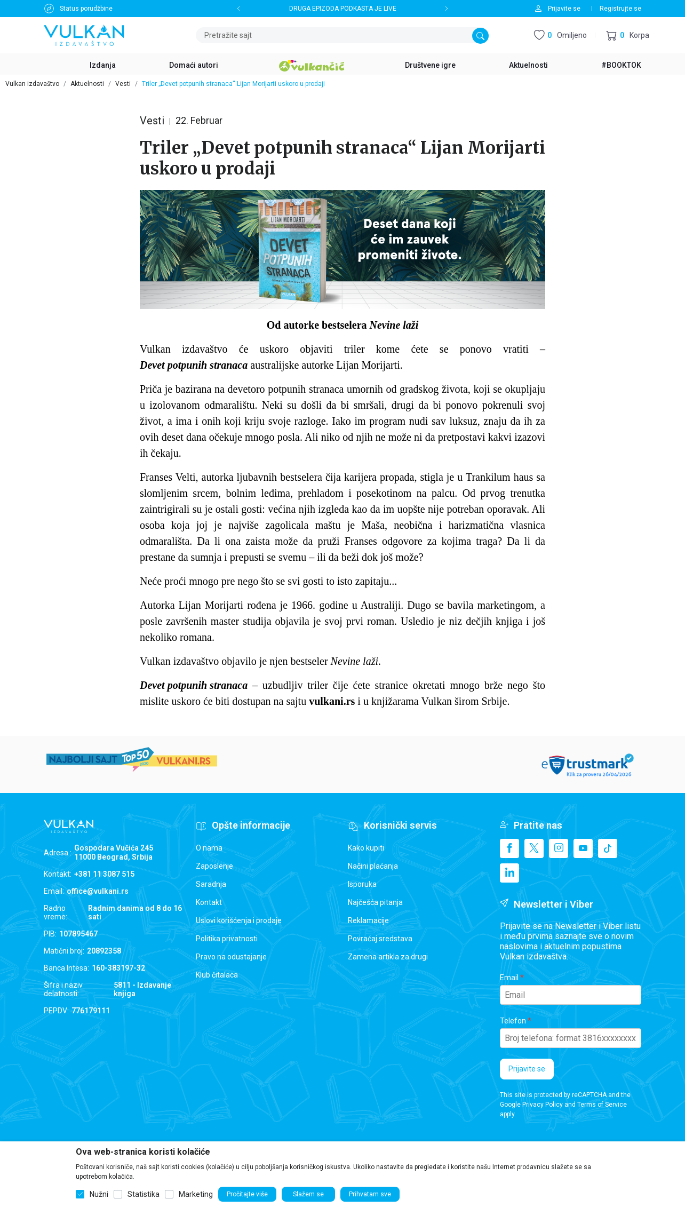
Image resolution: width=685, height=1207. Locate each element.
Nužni (99, 1194)
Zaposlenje (214, 866)
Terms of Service (602, 1104)
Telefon (513, 1021)
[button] (627, 35)
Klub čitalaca (217, 975)
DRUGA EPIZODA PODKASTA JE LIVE (342, 8)
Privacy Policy (542, 1104)
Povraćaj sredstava (380, 938)
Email (509, 977)
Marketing (196, 1194)
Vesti (123, 84)
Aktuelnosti (87, 84)
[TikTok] (607, 848)
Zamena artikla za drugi (388, 956)
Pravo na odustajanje (231, 956)
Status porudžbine (86, 8)
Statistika (144, 1194)
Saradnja (211, 884)
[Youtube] (583, 848)
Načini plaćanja (373, 866)
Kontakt (209, 902)
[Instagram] (558, 848)
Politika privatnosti (227, 938)
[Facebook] (509, 848)
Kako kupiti (366, 848)
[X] (534, 848)
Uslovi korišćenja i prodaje (239, 920)
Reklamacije (368, 920)
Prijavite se (526, 1069)
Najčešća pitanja (375, 902)
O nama (209, 848)
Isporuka (362, 884)
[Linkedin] (509, 873)
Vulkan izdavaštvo (32, 84)
